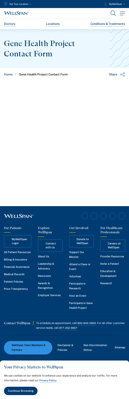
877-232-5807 (81, 327)
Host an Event (77, 295)
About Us (43, 256)
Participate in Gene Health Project (81, 305)
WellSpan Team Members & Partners (26, 348)
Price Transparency (16, 288)
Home (8, 74)
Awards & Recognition (45, 285)
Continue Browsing (21, 391)
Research (106, 283)
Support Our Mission (76, 255)
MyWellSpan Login (17, 241)
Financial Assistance (17, 267)
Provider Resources (112, 256)
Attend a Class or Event (79, 267)
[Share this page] (117, 74)
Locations (53, 24)
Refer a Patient (109, 263)
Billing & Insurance (15, 259)
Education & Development (108, 274)
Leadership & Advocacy (46, 266)
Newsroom (44, 276)
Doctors (9, 24)
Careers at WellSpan (112, 245)
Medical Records (14, 274)
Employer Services (49, 295)
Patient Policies (13, 281)
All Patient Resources (17, 252)
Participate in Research (77, 286)
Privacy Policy (48, 380)
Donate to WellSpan (80, 241)
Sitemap (120, 347)
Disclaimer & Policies (65, 348)
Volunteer (75, 276)
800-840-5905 (86, 323)
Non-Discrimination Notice (95, 348)
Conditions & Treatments (107, 24)
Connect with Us (48, 245)
